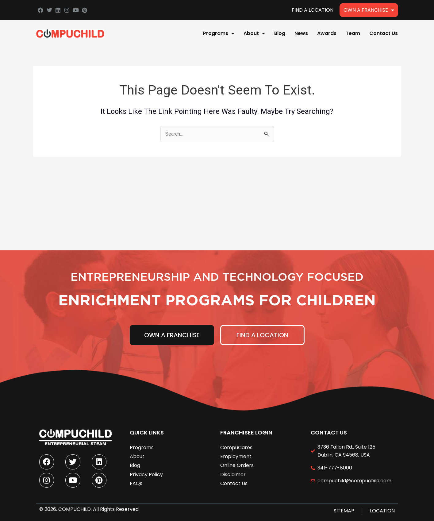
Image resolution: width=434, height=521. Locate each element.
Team (353, 33)
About (254, 33)
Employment (236, 455)
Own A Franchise (369, 10)
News (301, 33)
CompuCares (236, 446)
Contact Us (383, 33)
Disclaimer (233, 473)
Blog (279, 33)
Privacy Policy (146, 473)
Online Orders (237, 464)
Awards (326, 33)
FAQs (136, 482)
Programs (218, 33)
